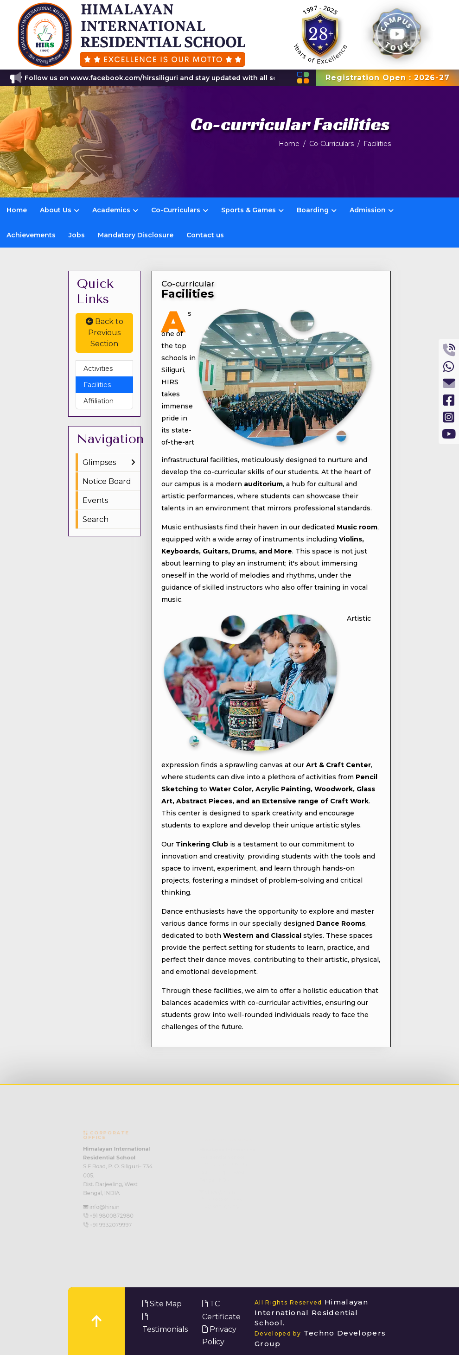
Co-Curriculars (331, 144)
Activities (98, 368)
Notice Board (107, 481)
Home (289, 144)
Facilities (377, 144)
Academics (115, 210)
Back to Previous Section (104, 332)
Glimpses (99, 462)
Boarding (317, 210)
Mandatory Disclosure (135, 235)
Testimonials (165, 1323)
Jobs (77, 235)
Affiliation (98, 401)
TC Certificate (221, 1310)
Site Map (162, 1303)
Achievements (31, 235)
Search (95, 519)
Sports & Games (252, 210)
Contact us (205, 235)
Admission (372, 210)
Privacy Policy (219, 1335)
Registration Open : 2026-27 (387, 77)
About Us (59, 210)
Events (95, 500)
